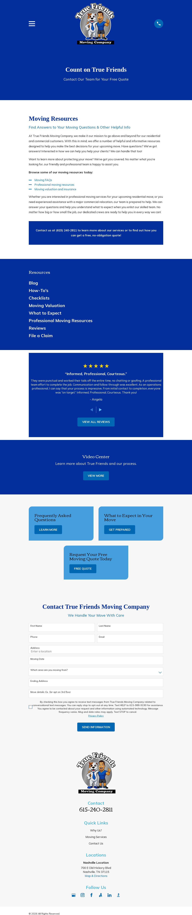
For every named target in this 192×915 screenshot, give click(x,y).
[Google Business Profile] (74, 895)
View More (96, 475)
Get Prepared (119, 529)
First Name (36, 625)
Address (35, 648)
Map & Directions (96, 876)
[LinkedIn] (110, 895)
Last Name (105, 625)
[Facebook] (91, 895)
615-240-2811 (96, 809)
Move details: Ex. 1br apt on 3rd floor (50, 692)
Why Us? (96, 830)
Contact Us (96, 843)
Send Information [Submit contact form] (96, 727)
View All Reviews (96, 422)
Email (102, 637)
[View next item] (100, 409)
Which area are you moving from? (49, 670)
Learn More (48, 529)
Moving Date (37, 659)
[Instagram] (83, 895)
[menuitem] (96, 283)
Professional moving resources (54, 184)
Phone (33, 637)
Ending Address (39, 681)
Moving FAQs (43, 180)
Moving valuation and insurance (55, 189)
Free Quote (83, 568)
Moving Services (96, 837)
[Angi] (101, 895)
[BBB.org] (118, 895)
